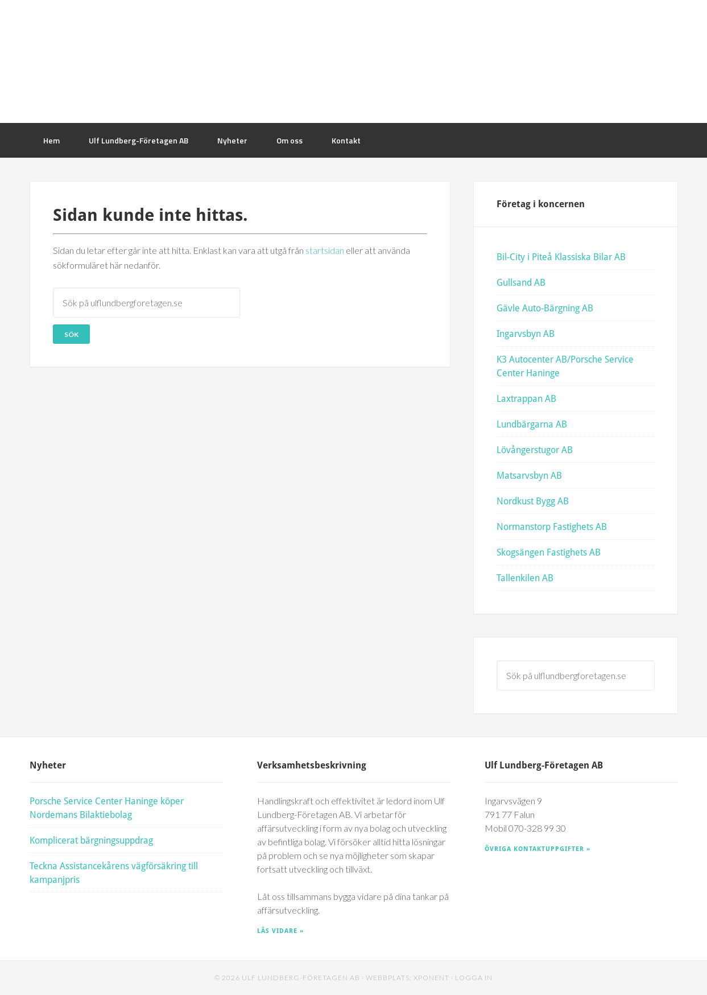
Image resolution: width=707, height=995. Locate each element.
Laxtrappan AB (526, 398)
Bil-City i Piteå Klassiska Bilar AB (561, 256)
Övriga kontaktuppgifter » (537, 848)
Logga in (474, 977)
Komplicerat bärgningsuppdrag (91, 840)
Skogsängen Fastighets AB (549, 552)
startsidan (324, 250)
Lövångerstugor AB (535, 449)
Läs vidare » (280, 930)
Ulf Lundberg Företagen (354, 61)
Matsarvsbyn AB (529, 475)
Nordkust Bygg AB (533, 501)
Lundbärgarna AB (532, 424)
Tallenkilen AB (525, 577)
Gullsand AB (521, 282)
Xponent (431, 977)
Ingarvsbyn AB (526, 333)
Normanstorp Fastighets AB (552, 526)
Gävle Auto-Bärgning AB (545, 308)
